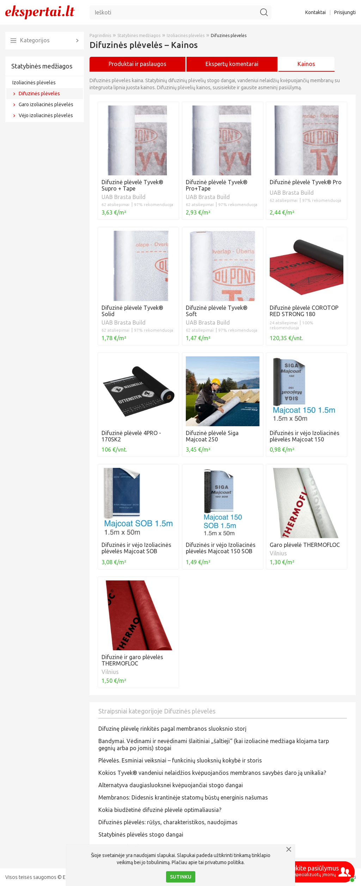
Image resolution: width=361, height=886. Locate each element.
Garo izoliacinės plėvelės (46, 104)
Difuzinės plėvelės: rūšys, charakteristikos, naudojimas (168, 822)
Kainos (306, 64)
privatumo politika (224, 862)
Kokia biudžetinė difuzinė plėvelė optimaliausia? (159, 810)
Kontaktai (315, 12)
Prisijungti (345, 12)
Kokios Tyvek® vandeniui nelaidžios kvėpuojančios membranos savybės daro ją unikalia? (212, 773)
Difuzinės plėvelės (39, 93)
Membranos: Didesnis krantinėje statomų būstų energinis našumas (183, 797)
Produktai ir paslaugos (137, 64)
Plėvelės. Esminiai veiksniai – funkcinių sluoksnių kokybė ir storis (180, 760)
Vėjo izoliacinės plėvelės (46, 115)
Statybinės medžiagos (41, 66)
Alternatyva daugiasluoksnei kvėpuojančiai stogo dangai (170, 785)
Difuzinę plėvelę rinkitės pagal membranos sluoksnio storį (172, 728)
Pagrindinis (100, 35)
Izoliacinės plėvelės (34, 82)
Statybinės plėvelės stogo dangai (140, 834)
